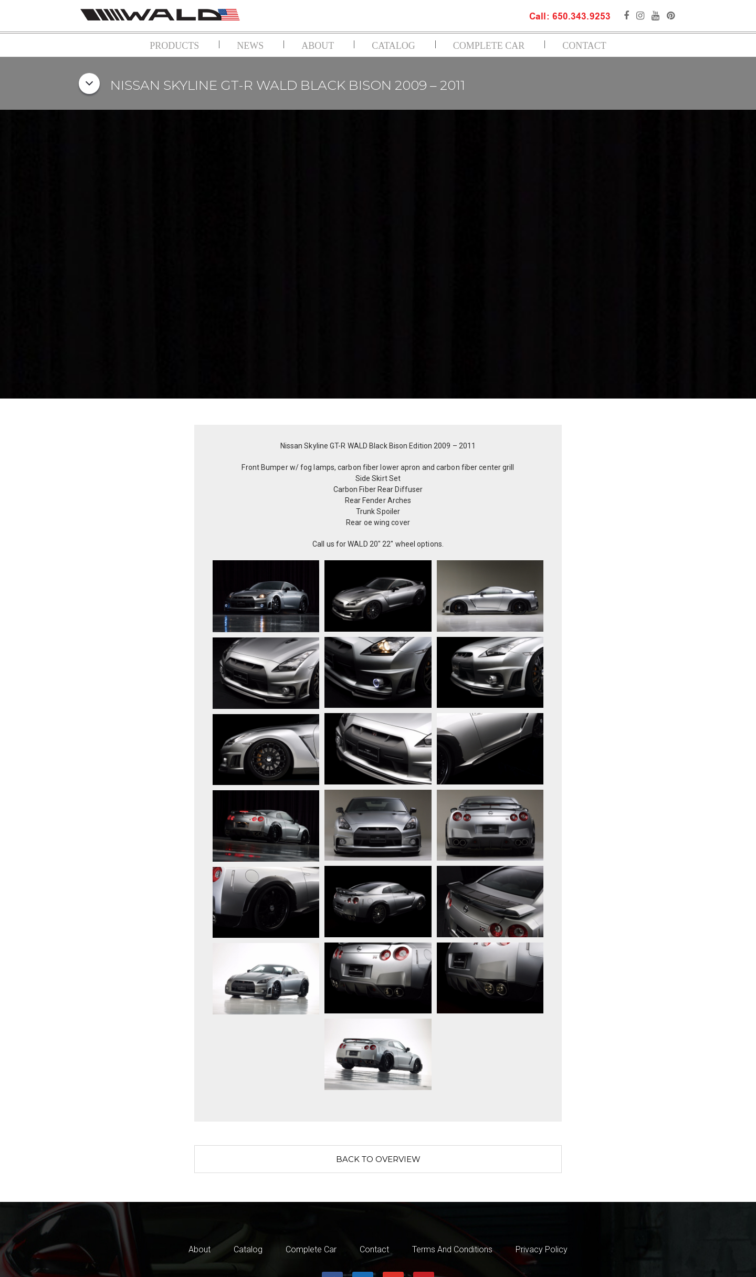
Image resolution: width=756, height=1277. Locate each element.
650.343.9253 (580, 17)
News (250, 45)
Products (174, 45)
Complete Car (489, 45)
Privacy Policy (542, 1249)
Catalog (393, 45)
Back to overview (378, 1159)
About (317, 45)
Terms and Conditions (452, 1249)
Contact (584, 45)
